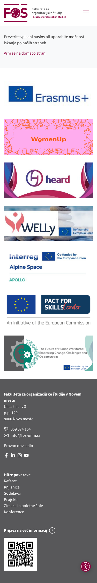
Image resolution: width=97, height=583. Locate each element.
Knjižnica (12, 487)
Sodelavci (12, 493)
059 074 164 (17, 429)
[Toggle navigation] (86, 13)
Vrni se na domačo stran (25, 53)
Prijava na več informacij (29, 530)
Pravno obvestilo (18, 446)
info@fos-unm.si (22, 435)
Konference (14, 512)
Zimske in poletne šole (23, 506)
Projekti (11, 499)
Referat (10, 481)
